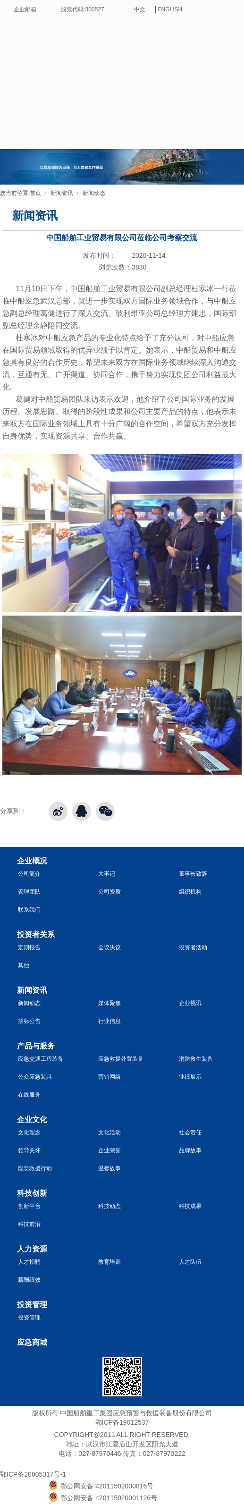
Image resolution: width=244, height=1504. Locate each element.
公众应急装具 (35, 1076)
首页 (35, 193)
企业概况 (32, 861)
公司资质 (109, 891)
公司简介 (29, 873)
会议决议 (109, 947)
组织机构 (190, 891)
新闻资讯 (61, 193)
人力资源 (32, 1249)
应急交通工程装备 (40, 1059)
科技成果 (190, 1206)
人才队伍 (190, 1262)
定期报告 (29, 947)
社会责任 (190, 1132)
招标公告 (29, 1021)
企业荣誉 (109, 1150)
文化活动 (109, 1132)
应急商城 (32, 1342)
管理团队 (29, 891)
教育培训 (109, 1262)
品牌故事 (190, 1150)
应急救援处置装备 (120, 1059)
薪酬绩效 (29, 1279)
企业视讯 (190, 1003)
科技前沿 (29, 1224)
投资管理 (32, 1305)
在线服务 (29, 1094)
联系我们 (29, 909)
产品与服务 (36, 1046)
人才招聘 (29, 1262)
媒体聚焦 (109, 1003)
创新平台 (29, 1206)
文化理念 (29, 1132)
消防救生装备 (196, 1059)
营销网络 (109, 1076)
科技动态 (109, 1206)
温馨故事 (109, 1168)
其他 (23, 965)
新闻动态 (94, 193)
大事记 (106, 873)
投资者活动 (193, 947)
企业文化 (32, 1119)
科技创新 (32, 1193)
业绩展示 (190, 1076)
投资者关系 (36, 934)
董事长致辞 (193, 873)
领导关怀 (29, 1150)
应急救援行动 (35, 1168)
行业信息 (109, 1021)
